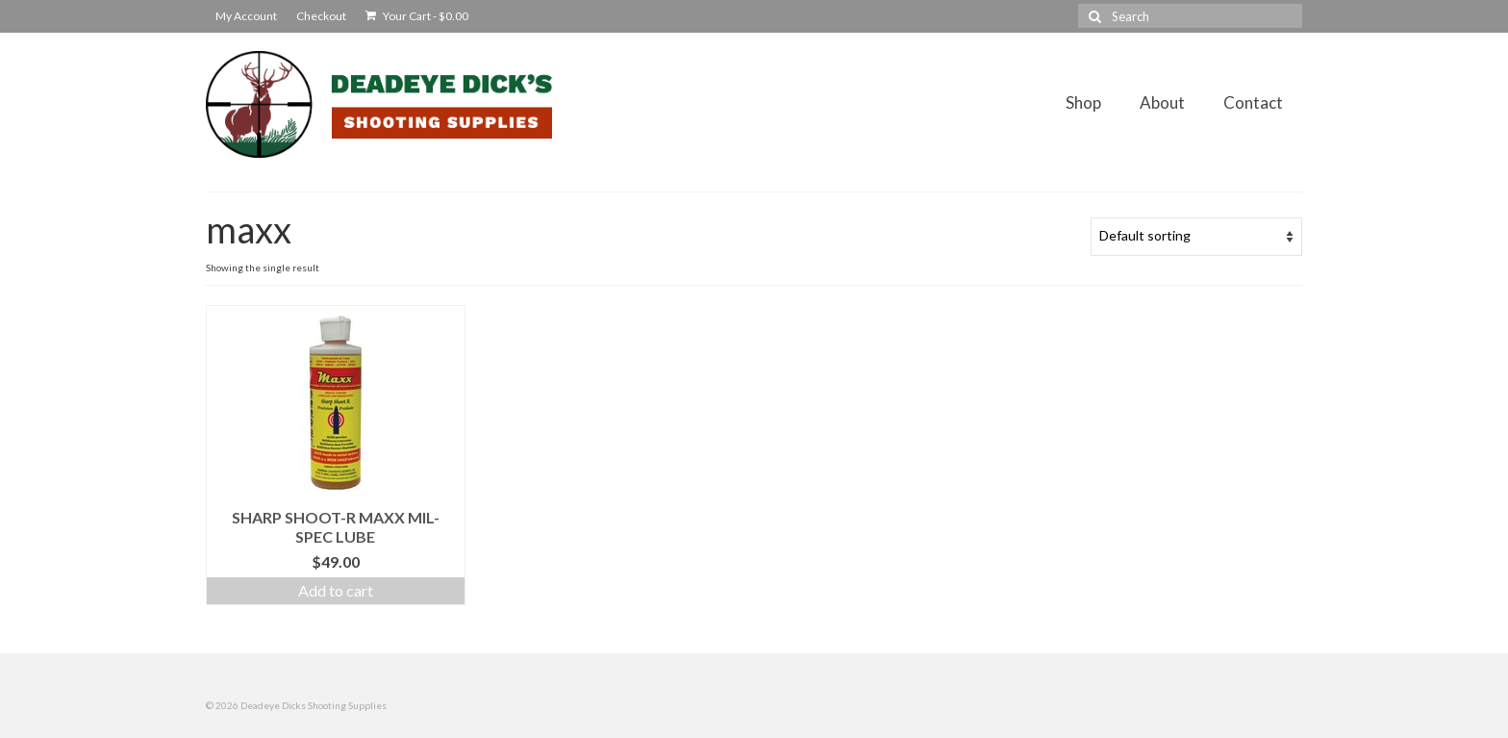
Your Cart (416, 16)
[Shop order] (1196, 236)
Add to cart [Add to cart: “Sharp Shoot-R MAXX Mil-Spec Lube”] (335, 590)
